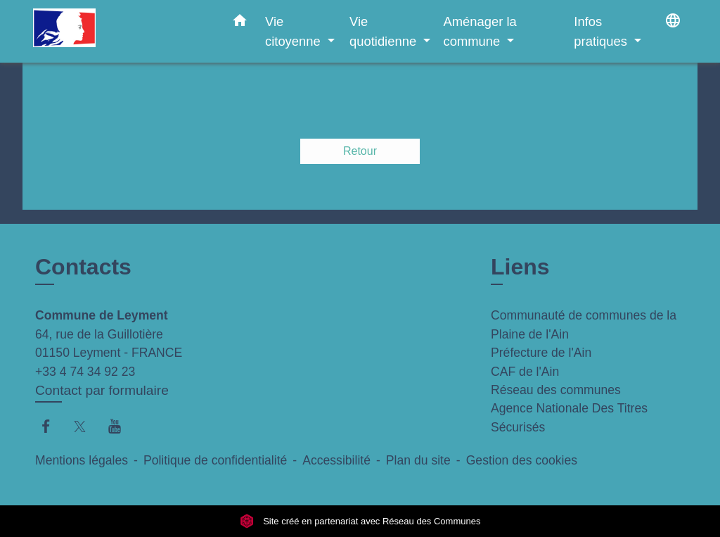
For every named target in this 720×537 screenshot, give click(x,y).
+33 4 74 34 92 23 (85, 372)
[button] (239, 23)
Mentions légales (81, 460)
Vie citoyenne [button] (294, 31)
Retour (360, 151)
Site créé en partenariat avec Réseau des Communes (360, 521)
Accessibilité (336, 460)
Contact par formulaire (102, 390)
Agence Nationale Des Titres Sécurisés (569, 417)
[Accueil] (121, 31)
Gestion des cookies (521, 460)
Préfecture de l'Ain (541, 353)
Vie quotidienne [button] (384, 31)
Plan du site (418, 460)
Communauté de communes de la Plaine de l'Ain (583, 324)
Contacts (83, 266)
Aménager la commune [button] (479, 31)
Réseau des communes (556, 390)
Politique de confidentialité (215, 460)
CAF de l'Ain (525, 372)
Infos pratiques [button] (602, 31)
